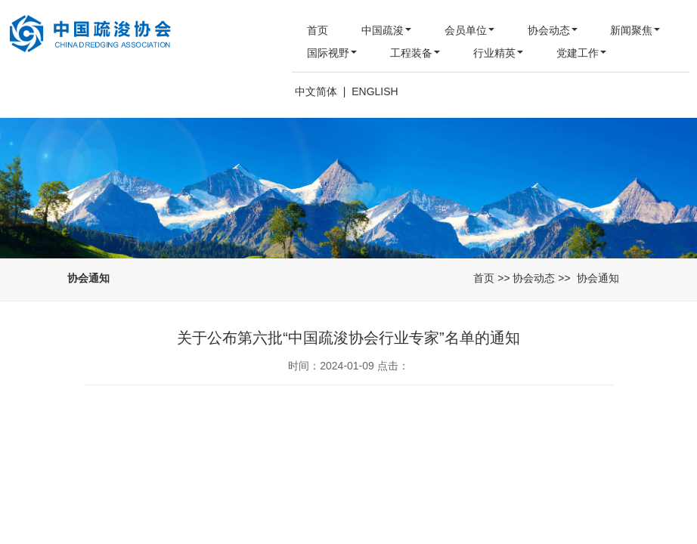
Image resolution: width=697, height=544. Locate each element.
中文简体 (316, 91)
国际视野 (332, 53)
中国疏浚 (386, 30)
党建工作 (581, 53)
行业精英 (498, 53)
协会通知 (598, 278)
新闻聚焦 (635, 30)
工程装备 (415, 53)
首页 (317, 30)
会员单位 (469, 30)
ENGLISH (375, 91)
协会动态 (553, 30)
